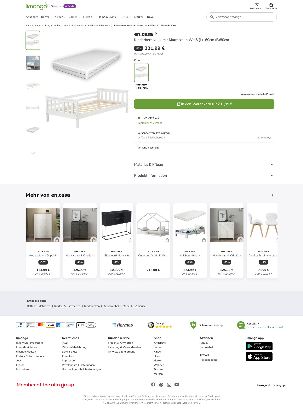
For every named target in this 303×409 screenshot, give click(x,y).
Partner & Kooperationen (31, 356)
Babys (157, 347)
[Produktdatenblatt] (43, 240)
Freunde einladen (26, 347)
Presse (20, 365)
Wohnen (159, 365)
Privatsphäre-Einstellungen (78, 365)
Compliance (69, 356)
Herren (158, 360)
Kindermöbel (111, 306)
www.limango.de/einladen (207, 399)
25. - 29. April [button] (145, 118)
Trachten (159, 369)
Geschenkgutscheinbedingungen (81, 369)
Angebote (160, 343)
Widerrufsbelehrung (74, 347)
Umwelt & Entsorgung (121, 351)
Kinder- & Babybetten (67, 306)
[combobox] (241, 17)
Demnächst (206, 347)
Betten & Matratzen (38, 306)
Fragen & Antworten (120, 343)
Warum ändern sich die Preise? (257, 94)
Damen (158, 356)
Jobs (19, 360)
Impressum (69, 360)
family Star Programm (29, 343)
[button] (271, 6)
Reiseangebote (208, 360)
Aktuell (204, 343)
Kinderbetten (92, 306)
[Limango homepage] (37, 6)
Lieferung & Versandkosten (124, 347)
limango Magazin (26, 351)
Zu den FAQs (264, 137)
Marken (158, 374)
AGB (65, 343)
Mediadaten (23, 369)
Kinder (158, 351)
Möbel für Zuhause (134, 306)
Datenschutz (69, 351)
